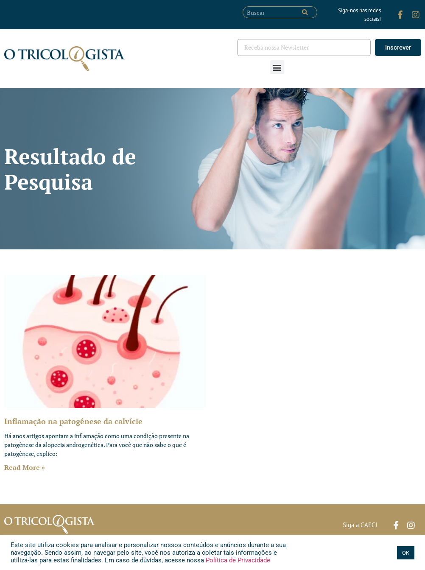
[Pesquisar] (305, 12)
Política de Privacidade (237, 560)
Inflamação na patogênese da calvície (73, 421)
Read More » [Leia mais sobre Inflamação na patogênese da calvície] (24, 467)
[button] (277, 67)
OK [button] (405, 553)
